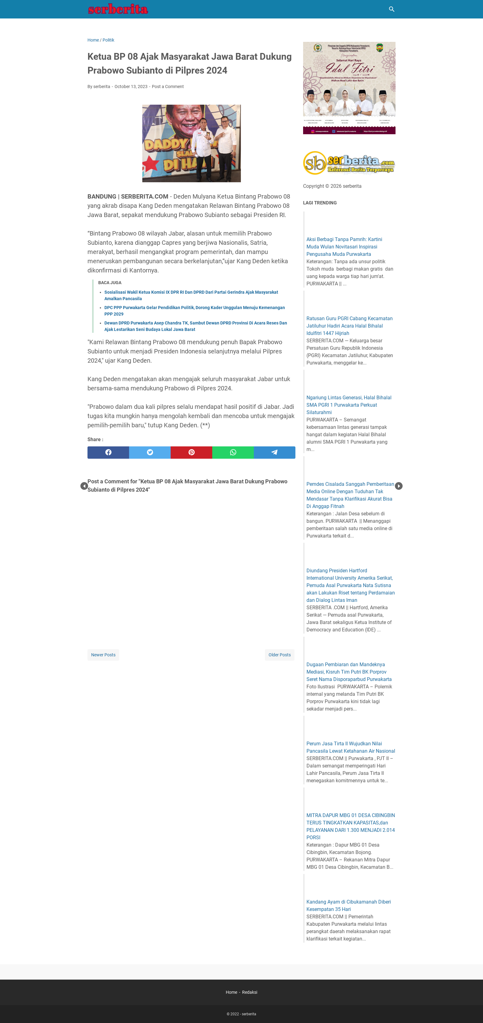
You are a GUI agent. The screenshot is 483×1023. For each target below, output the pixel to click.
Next (399, 486)
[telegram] (274, 452)
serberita (249, 1014)
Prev (84, 486)
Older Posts (280, 654)
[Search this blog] (392, 9)
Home (231, 992)
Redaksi (249, 992)
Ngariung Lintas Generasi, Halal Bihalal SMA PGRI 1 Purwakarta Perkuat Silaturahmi (349, 405)
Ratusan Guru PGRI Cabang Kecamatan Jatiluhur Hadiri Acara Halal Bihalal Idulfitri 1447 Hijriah (349, 326)
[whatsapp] (233, 452)
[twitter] (150, 452)
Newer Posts (103, 654)
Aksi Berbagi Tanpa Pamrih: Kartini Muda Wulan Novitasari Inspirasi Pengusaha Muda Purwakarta (344, 246)
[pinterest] (191, 452)
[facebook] (108, 452)
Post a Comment (168, 86)
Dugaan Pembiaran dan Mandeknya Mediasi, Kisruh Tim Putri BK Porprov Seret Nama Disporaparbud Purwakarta (349, 672)
